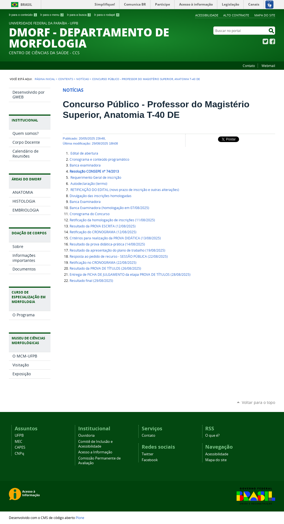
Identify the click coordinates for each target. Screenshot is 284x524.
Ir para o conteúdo (23, 14)
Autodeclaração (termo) (88, 183)
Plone (80, 517)
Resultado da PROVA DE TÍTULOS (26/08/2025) (105, 268)
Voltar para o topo (258, 402)
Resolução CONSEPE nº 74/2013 (94, 171)
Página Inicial (45, 79)
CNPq (19, 453)
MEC (18, 441)
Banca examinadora (85, 165)
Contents (65, 79)
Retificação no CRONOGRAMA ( (103, 262)
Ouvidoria (86, 435)
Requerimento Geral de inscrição (95, 177)
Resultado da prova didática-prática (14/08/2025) (107, 244)
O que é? (212, 435)
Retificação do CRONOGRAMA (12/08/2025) (103, 232)
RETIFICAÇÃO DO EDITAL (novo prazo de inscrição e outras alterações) (124, 189)
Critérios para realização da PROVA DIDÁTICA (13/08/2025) (115, 238)
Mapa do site (264, 15)
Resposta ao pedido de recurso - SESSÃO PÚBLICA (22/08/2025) (119, 256)
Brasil (26, 4)
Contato (249, 65)
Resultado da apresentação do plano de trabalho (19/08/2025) (117, 250)
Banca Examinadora (85, 201)
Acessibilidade (206, 15)
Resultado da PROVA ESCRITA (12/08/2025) (103, 226)
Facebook (272, 41)
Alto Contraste (236, 15)
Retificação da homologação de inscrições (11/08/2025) (112, 220)
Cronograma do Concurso (90, 214)
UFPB (19, 435)
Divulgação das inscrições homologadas (100, 195)
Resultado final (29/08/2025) (91, 280)
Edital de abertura (84, 153)
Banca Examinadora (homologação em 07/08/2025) (109, 207)
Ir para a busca (79, 14)
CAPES (20, 447)
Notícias (82, 79)
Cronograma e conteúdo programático (99, 159)
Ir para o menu (52, 14)
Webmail (268, 65)
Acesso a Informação (95, 452)
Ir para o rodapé (107, 14)
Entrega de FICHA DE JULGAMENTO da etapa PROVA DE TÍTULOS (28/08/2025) (130, 274)
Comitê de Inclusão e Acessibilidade (95, 444)
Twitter (265, 41)
